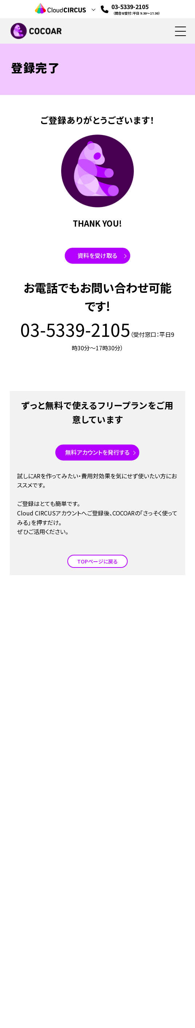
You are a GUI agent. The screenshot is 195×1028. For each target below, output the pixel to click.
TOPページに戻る (97, 561)
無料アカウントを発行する (97, 452)
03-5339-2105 (135, 9)
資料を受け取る (97, 255)
